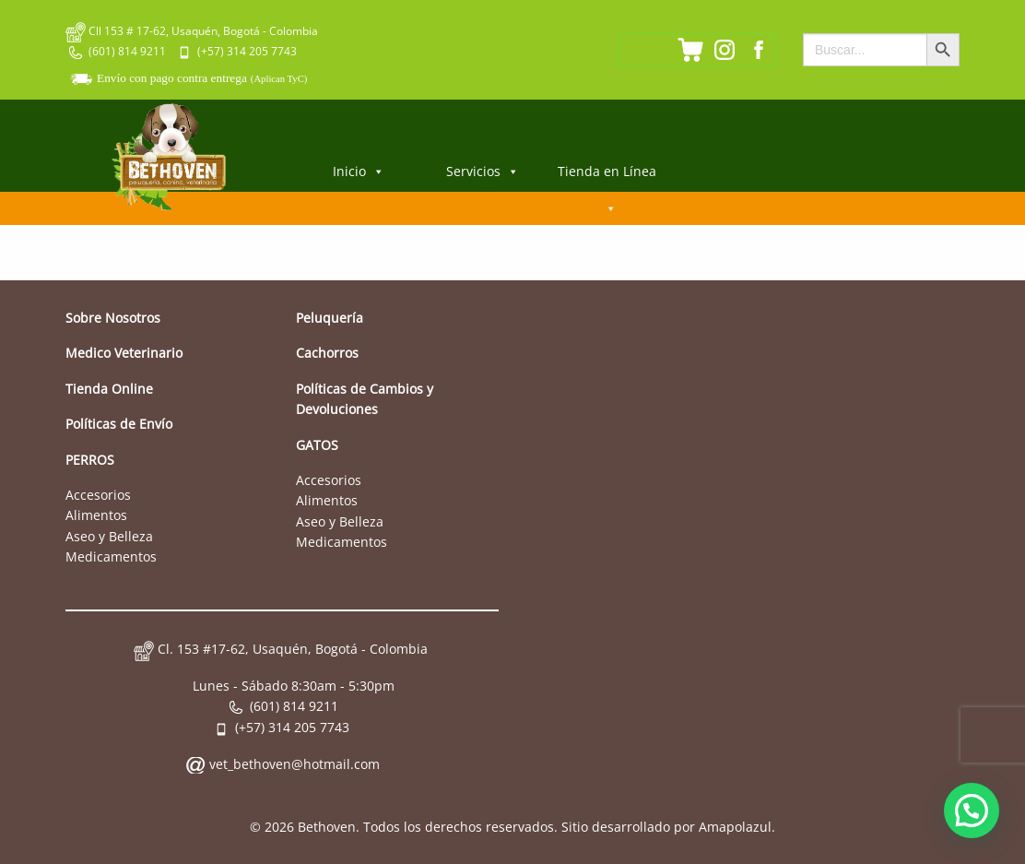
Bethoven (327, 826)
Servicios (482, 171)
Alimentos (96, 515)
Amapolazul (735, 826)
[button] (971, 810)
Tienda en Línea (607, 177)
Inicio (358, 171)
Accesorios (98, 494)
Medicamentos (111, 556)
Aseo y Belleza (109, 536)
